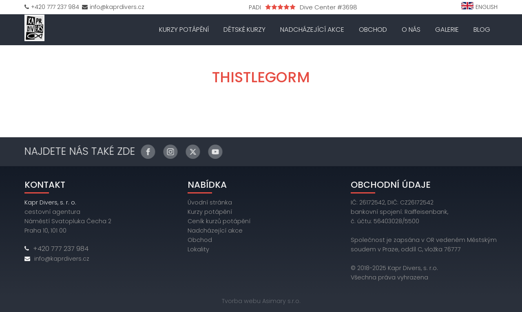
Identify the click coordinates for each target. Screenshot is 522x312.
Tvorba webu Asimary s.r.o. (261, 301)
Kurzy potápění (184, 29)
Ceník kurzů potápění (219, 221)
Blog (481, 29)
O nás (411, 29)
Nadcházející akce (312, 29)
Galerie (447, 29)
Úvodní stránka (210, 202)
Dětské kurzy (244, 29)
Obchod (373, 29)
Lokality (198, 249)
